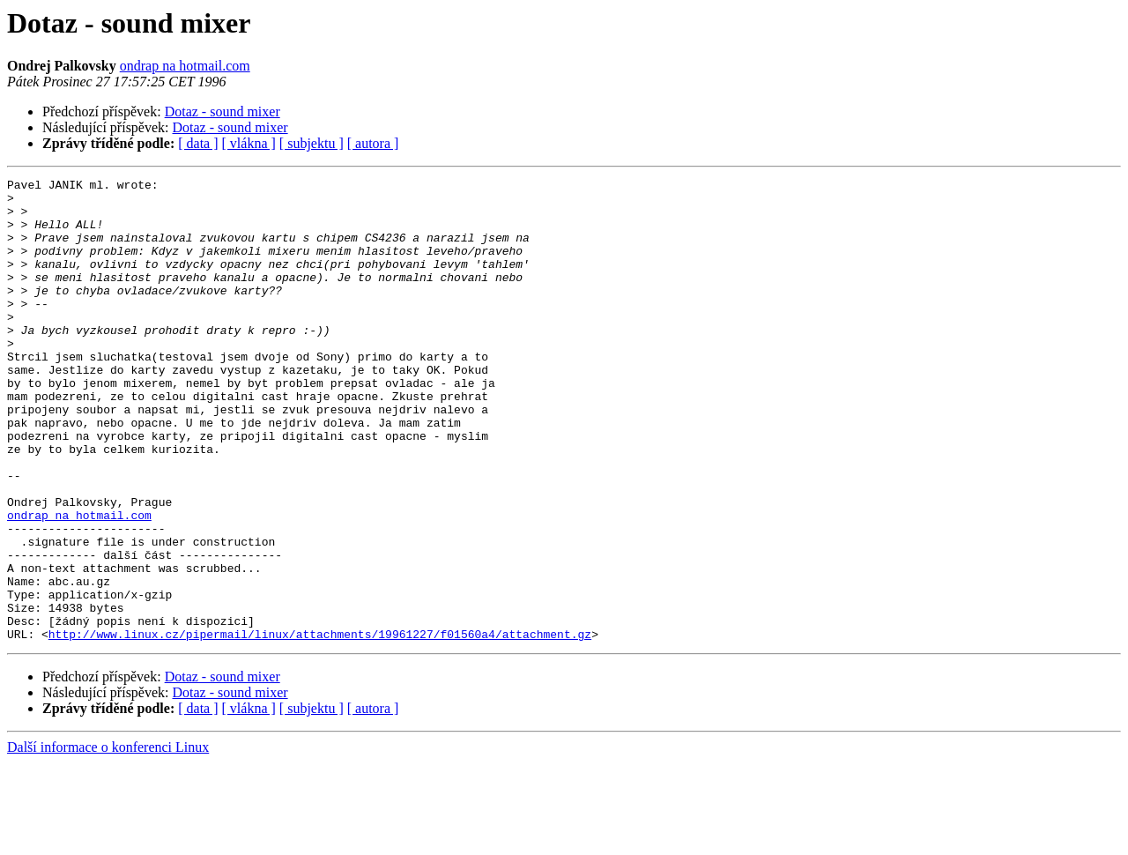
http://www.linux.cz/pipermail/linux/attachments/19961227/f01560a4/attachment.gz (319, 726)
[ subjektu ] (311, 143)
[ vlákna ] (249, 143)
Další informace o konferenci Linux (108, 839)
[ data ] (198, 143)
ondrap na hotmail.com (185, 65)
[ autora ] (373, 143)
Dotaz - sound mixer (222, 111)
